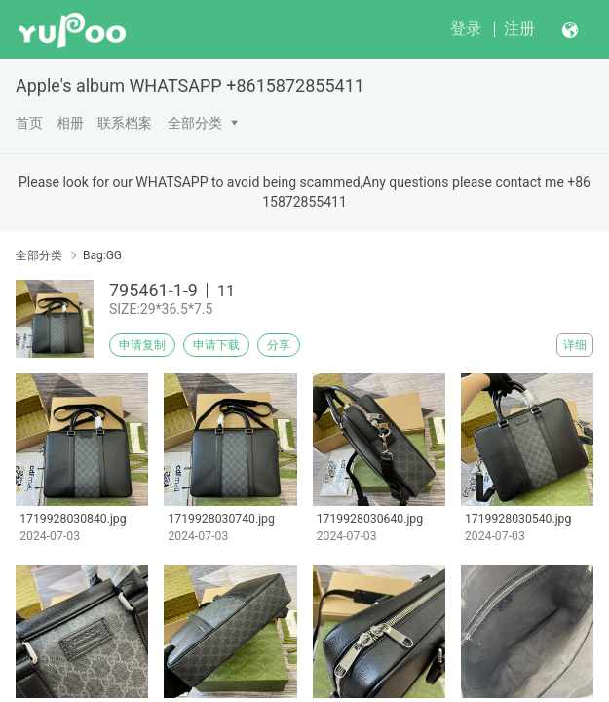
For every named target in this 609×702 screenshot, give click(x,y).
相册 (70, 123)
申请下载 (216, 345)
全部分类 (195, 123)
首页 (29, 123)
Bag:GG (102, 255)
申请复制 (142, 345)
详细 (575, 345)
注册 (519, 29)
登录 (465, 29)
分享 (278, 345)
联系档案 (124, 123)
